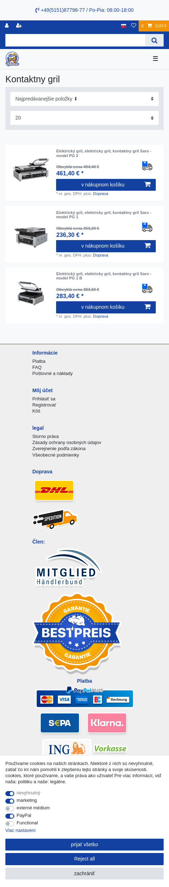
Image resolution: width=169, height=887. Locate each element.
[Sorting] (84, 99)
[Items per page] (84, 118)
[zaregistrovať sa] (20, 25)
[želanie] (134, 25)
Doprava (100, 193)
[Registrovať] (8, 25)
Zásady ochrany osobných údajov (66, 442)
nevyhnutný (28, 792)
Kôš (36, 411)
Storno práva (45, 436)
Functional (27, 822)
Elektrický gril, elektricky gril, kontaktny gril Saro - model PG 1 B (103, 276)
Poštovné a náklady (52, 373)
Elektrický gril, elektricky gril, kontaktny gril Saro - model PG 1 (103, 214)
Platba (38, 361)
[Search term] (75, 40)
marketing (27, 800)
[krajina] (124, 25)
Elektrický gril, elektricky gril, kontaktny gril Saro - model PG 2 (103, 153)
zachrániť (84, 873)
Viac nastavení (20, 830)
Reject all (84, 859)
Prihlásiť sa (43, 398)
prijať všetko (84, 844)
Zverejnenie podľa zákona (58, 448)
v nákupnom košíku (115, 184)
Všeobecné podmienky (55, 455)
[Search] (154, 40)
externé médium (33, 807)
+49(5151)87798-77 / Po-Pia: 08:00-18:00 (84, 10)
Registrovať (44, 405)
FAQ (36, 367)
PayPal (24, 815)
